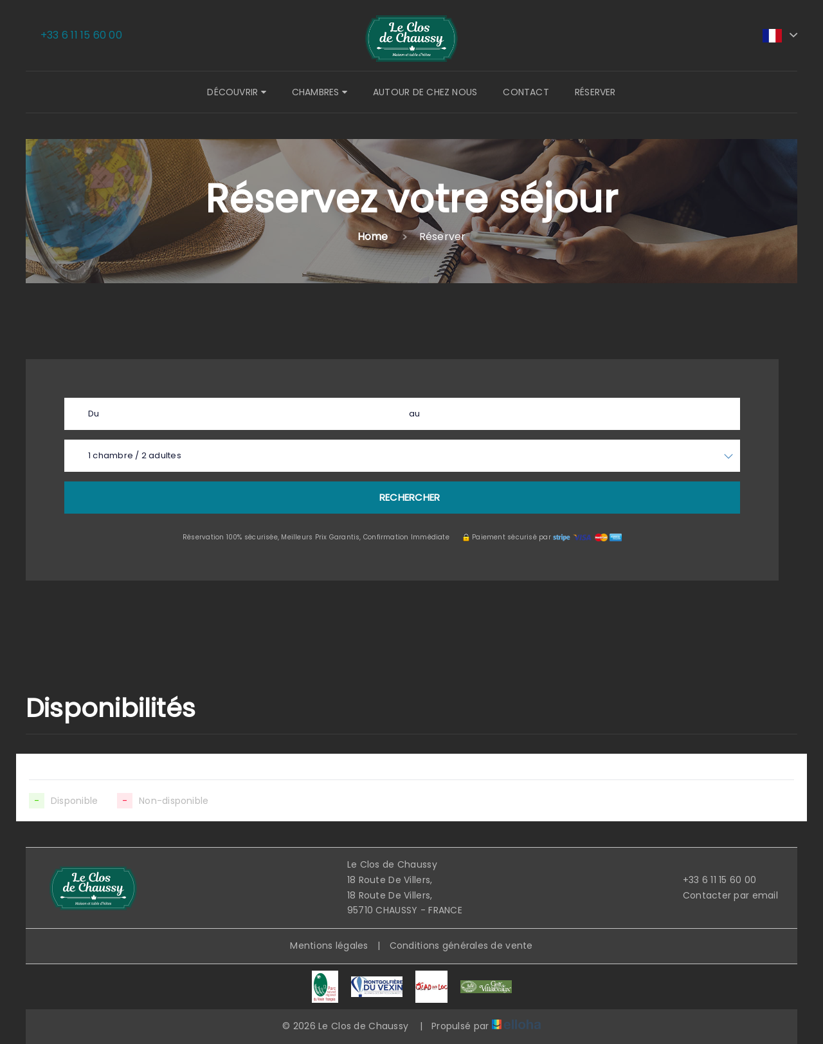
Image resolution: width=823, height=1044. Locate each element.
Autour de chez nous (425, 92)
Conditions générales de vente (461, 945)
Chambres (319, 92)
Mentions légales (329, 945)
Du (93, 413)
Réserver (595, 92)
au (414, 413)
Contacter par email (723, 895)
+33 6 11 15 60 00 (712, 879)
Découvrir (236, 92)
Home (372, 236)
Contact (526, 92)
